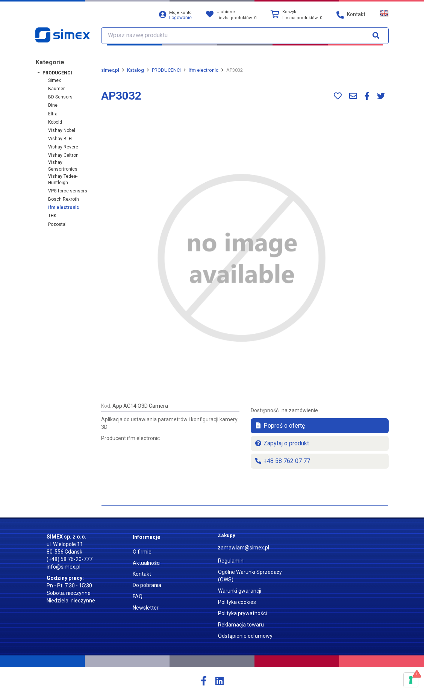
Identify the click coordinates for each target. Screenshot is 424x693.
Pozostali (58, 224)
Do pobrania (147, 585)
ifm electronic (63, 207)
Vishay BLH (60, 138)
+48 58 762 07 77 (282, 461)
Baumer (56, 88)
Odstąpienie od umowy (245, 636)
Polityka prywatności (242, 613)
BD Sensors (60, 97)
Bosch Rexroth (63, 199)
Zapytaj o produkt (281, 443)
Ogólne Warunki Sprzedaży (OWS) (250, 576)
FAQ (137, 596)
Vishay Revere (63, 147)
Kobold (55, 122)
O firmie (142, 552)
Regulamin (231, 561)
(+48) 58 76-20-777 (69, 559)
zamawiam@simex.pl (243, 548)
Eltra (53, 114)
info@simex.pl (63, 567)
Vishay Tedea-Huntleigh (62, 179)
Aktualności (147, 563)
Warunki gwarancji (239, 591)
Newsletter (146, 608)
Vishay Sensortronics (62, 165)
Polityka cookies (237, 602)
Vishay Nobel (61, 130)
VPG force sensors (67, 191)
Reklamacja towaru (241, 625)
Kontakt (142, 574)
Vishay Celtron (63, 155)
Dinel (53, 105)
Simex (54, 80)
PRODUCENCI (57, 73)
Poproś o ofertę (279, 425)
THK (52, 215)
